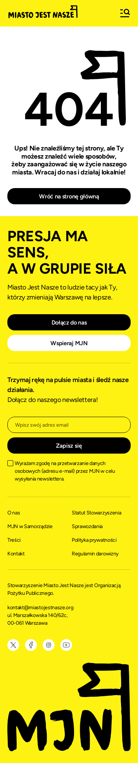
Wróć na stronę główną (69, 196)
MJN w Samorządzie (30, 526)
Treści (14, 540)
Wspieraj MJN (68, 343)
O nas (13, 513)
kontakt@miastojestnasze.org (40, 607)
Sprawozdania (87, 526)
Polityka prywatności (94, 540)
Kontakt (16, 554)
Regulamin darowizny (95, 554)
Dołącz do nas (69, 322)
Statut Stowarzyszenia (96, 513)
